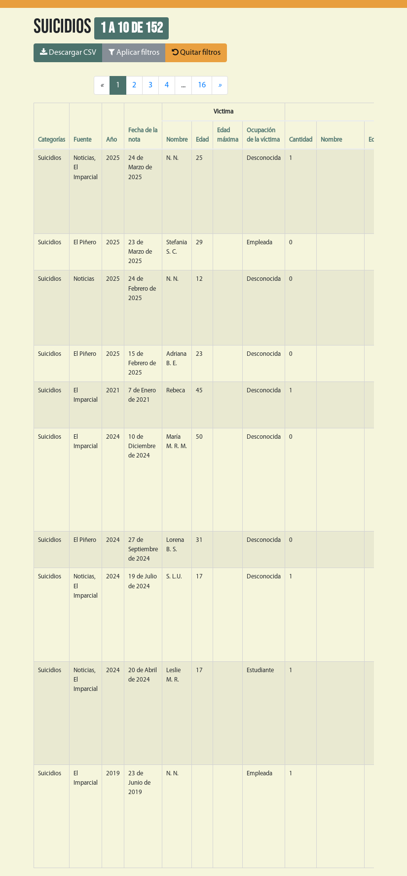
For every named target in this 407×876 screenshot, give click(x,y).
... (183, 85)
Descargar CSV (68, 52)
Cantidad (300, 140)
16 (202, 85)
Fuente (82, 140)
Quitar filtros (196, 52)
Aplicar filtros (134, 52)
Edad (202, 140)
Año (111, 140)
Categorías (51, 140)
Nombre (176, 140)
